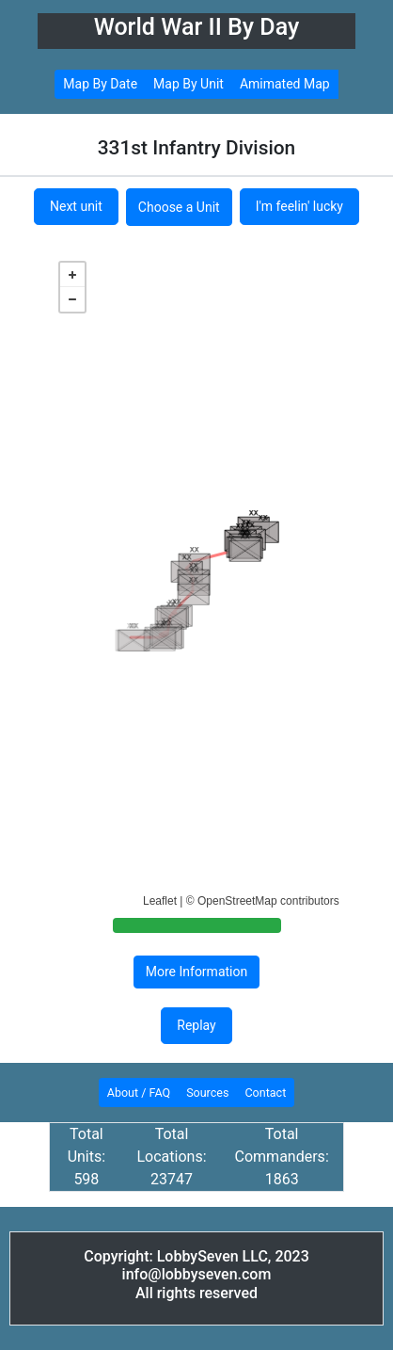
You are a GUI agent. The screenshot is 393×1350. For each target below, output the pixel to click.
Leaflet (160, 901)
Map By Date (100, 83)
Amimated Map (285, 83)
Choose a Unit (179, 207)
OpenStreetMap (237, 901)
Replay (196, 1025)
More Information (196, 971)
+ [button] (72, 275)
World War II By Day (197, 26)
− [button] (72, 299)
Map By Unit (188, 83)
